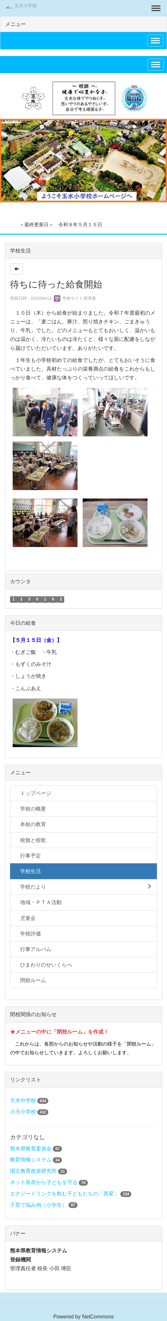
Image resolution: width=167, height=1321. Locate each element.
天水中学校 (23, 1100)
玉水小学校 (25, 5)
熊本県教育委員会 (31, 1148)
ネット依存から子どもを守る (44, 1182)
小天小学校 (23, 1111)
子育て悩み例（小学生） (38, 1205)
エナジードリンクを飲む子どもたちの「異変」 (64, 1193)
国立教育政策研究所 (34, 1171)
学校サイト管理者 (75, 298)
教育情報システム (31, 1159)
